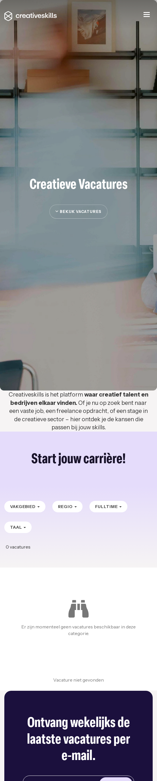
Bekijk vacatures (78, 211)
